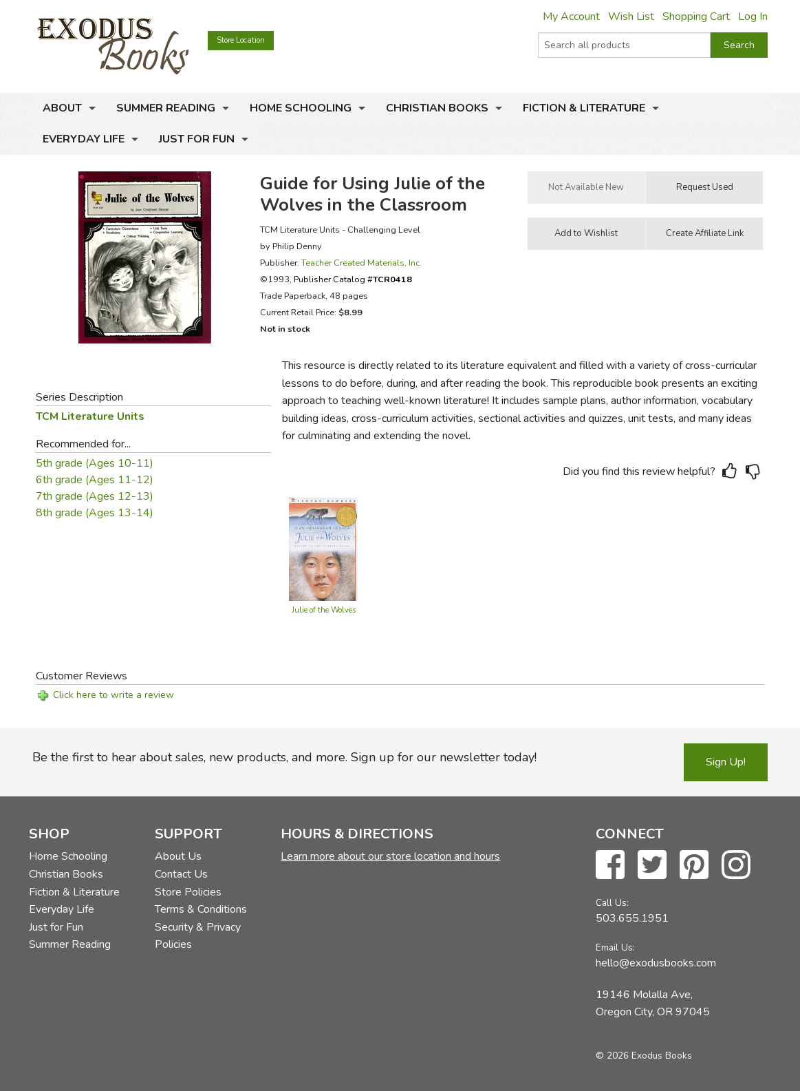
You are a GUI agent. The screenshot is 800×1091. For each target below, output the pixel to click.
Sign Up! (726, 762)
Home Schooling (301, 108)
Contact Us (181, 874)
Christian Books (437, 108)
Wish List (631, 16)
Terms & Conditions (201, 909)
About (62, 108)
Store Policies (188, 892)
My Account (571, 16)
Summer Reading (165, 108)
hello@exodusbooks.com (656, 963)
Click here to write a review (113, 694)
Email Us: (615, 947)
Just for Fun (197, 139)
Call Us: (612, 902)
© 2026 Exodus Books (644, 1055)
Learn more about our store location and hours (390, 856)
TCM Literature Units (90, 416)
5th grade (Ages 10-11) (94, 463)
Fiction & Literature (584, 108)
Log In (753, 16)
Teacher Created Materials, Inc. (361, 262)
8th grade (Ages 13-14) (94, 512)
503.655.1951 (632, 918)
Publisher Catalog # (353, 279)
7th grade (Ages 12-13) (94, 496)
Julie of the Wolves (324, 610)
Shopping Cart (696, 16)
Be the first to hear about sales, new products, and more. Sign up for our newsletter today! (284, 757)
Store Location (241, 40)
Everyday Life (84, 139)
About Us (178, 856)
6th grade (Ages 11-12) (94, 479)
